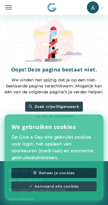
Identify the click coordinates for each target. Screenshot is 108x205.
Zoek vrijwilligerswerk (54, 106)
